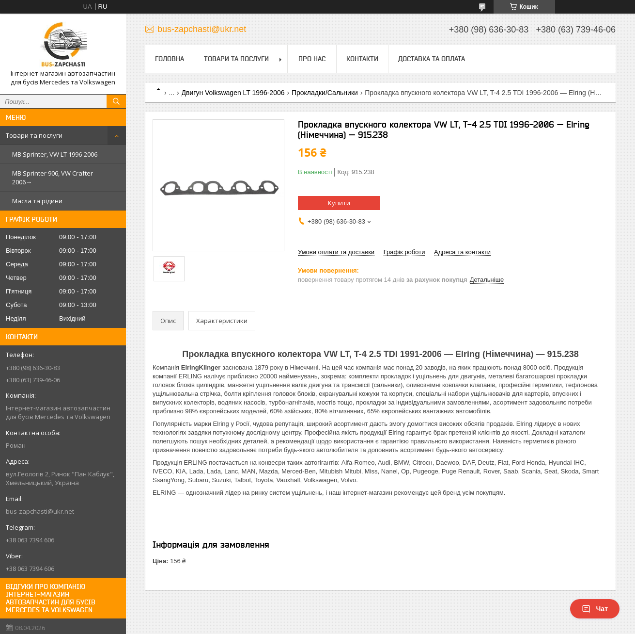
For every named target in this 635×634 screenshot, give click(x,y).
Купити (339, 202)
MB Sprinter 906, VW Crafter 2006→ (52, 177)
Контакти (362, 59)
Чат (595, 608)
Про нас (311, 59)
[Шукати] (116, 101)
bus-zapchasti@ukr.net (40, 511)
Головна (169, 59)
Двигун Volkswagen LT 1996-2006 (233, 93)
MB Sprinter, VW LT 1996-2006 (54, 154)
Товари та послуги (34, 135)
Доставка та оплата (431, 59)
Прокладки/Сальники (325, 93)
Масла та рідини (37, 200)
